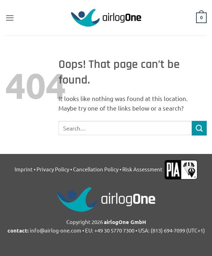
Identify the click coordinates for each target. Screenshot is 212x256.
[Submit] (199, 128)
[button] (10, 18)
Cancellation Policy (95, 169)
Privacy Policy (53, 169)
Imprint (24, 169)
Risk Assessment (142, 169)
